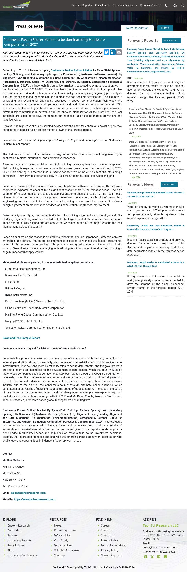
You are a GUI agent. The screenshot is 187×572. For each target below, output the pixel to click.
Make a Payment (109, 555)
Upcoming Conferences (20, 555)
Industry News (61, 545)
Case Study (58, 540)
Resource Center (149, 5)
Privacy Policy (107, 550)
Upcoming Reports (17, 540)
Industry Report (81, 5)
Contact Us (105, 535)
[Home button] (174, 5)
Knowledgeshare (62, 530)
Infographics (59, 535)
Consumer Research (123, 5)
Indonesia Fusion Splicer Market (72, 70)
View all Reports (171, 40)
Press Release (14, 545)
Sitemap (57, 555)
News (55, 525)
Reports (10, 535)
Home (165, 28)
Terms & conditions (111, 545)
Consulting (101, 5)
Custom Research (16, 525)
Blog (8, 550)
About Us (104, 530)
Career (103, 525)
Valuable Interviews (64, 550)
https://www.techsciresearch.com (34, 499)
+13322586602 (165, 551)
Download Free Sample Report (21, 338)
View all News (168, 184)
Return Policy (107, 540)
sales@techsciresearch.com (28, 492)
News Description (137, 28)
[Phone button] (165, 5)
